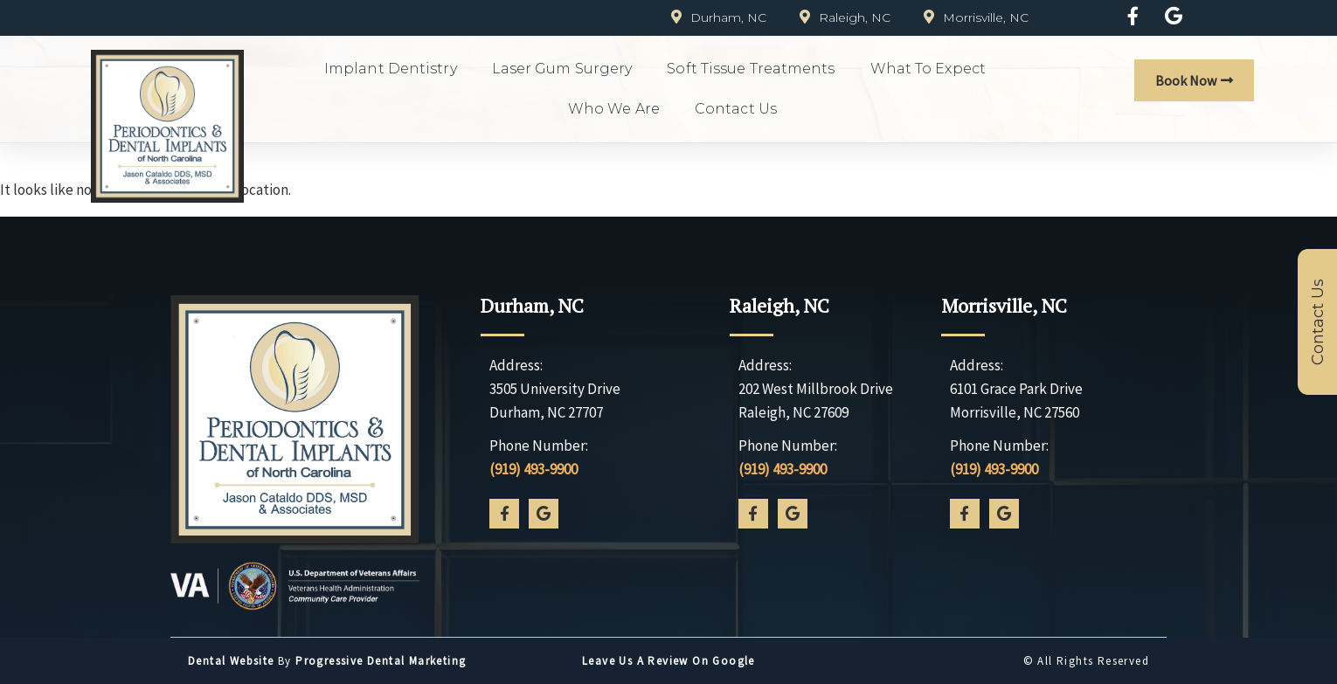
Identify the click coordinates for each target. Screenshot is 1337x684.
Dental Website (231, 660)
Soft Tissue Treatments (751, 68)
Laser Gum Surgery (562, 68)
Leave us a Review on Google (668, 660)
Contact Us (736, 108)
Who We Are (614, 108)
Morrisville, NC (1004, 305)
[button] (1194, 80)
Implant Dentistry (390, 68)
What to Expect (928, 68)
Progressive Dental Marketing (380, 660)
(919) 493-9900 (533, 469)
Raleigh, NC (779, 305)
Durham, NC (532, 305)
